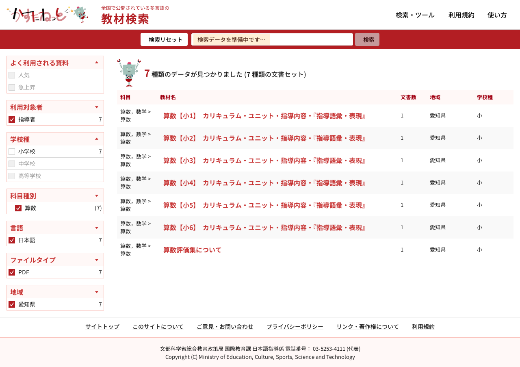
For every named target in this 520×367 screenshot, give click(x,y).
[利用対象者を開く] (55, 106)
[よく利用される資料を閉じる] (55, 62)
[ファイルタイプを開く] (55, 259)
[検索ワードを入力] (272, 39)
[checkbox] (12, 75)
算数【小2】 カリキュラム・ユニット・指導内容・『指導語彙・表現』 (265, 138)
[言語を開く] (55, 227)
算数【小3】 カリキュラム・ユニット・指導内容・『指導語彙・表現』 (265, 160)
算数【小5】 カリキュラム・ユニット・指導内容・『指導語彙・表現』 (265, 205)
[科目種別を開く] (55, 195)
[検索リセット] (164, 39)
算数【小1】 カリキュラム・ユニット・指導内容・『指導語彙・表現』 (265, 115)
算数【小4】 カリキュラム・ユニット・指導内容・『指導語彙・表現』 (265, 182)
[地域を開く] (55, 291)
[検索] (367, 39)
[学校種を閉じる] (55, 138)
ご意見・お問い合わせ (225, 326)
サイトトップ (102, 326)
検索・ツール (415, 15)
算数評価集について (192, 249)
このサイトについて (158, 326)
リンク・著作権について (367, 326)
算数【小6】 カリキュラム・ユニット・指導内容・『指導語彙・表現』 (265, 227)
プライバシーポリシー (294, 326)
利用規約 (461, 15)
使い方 (497, 15)
